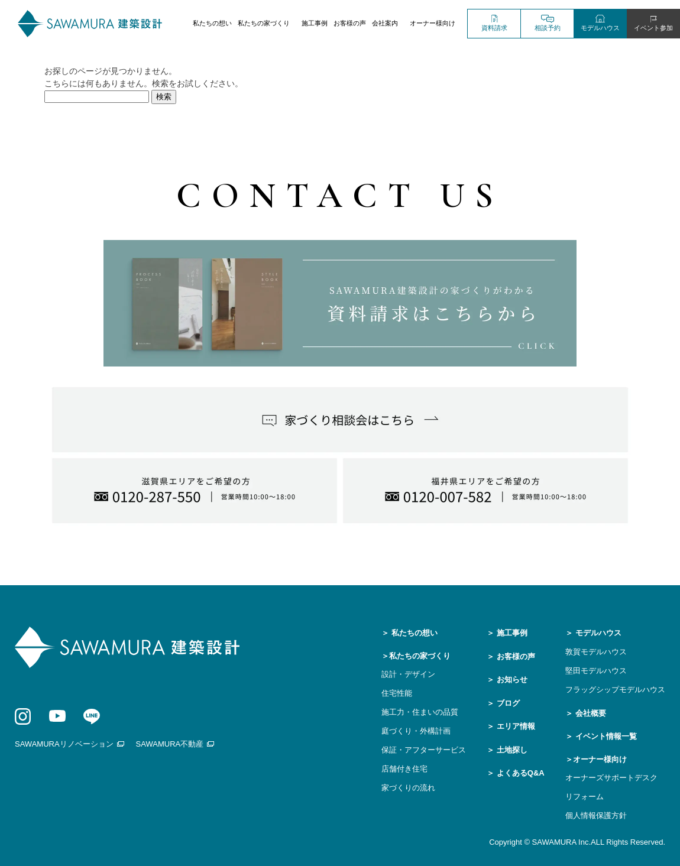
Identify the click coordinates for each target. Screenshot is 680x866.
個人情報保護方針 (596, 815)
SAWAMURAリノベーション (64, 743)
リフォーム (584, 796)
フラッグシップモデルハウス (615, 689)
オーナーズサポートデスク (611, 777)
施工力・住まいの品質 (419, 712)
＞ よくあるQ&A (516, 772)
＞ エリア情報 (511, 726)
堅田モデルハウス (596, 670)
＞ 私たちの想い (409, 632)
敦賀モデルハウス (596, 651)
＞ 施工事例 (507, 632)
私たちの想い (212, 23)
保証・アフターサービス (423, 749)
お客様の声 (349, 23)
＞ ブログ (503, 703)
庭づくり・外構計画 (416, 730)
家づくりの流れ (408, 787)
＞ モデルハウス (593, 632)
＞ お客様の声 (511, 656)
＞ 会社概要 (585, 713)
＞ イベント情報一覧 (601, 736)
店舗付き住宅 (404, 768)
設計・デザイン (408, 674)
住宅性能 (396, 693)
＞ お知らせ (507, 679)
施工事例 (315, 23)
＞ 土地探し (507, 749)
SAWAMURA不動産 (170, 743)
